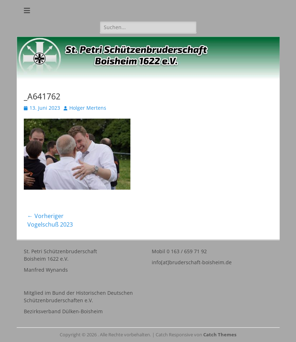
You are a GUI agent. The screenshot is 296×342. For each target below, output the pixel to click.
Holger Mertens (87, 107)
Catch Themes (219, 334)
